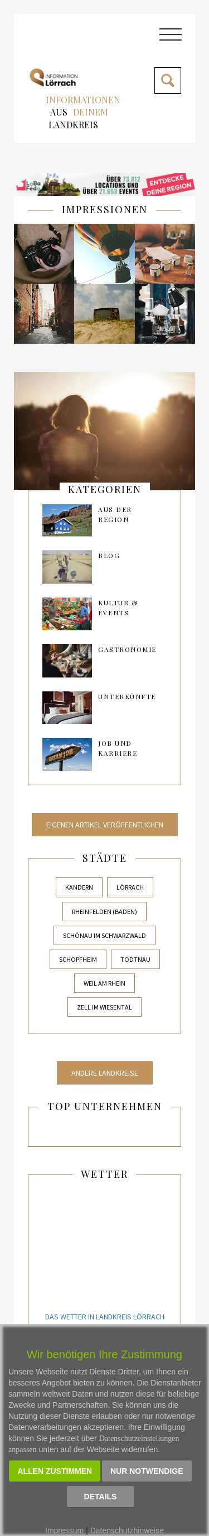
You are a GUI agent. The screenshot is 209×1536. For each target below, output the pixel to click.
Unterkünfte (127, 696)
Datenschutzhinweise (127, 1530)
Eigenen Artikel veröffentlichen (104, 825)
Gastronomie (127, 649)
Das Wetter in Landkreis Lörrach (104, 1317)
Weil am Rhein (104, 983)
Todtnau (135, 959)
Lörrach (130, 887)
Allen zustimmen (54, 1471)
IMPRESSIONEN (105, 209)
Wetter (104, 1174)
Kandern (79, 887)
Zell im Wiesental (104, 1007)
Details (100, 1496)
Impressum (64, 1530)
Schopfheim (78, 959)
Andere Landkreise (104, 1073)
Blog (109, 555)
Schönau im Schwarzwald (104, 935)
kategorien (105, 489)
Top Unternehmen (104, 1106)
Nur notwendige (146, 1471)
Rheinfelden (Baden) (104, 911)
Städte (104, 858)
